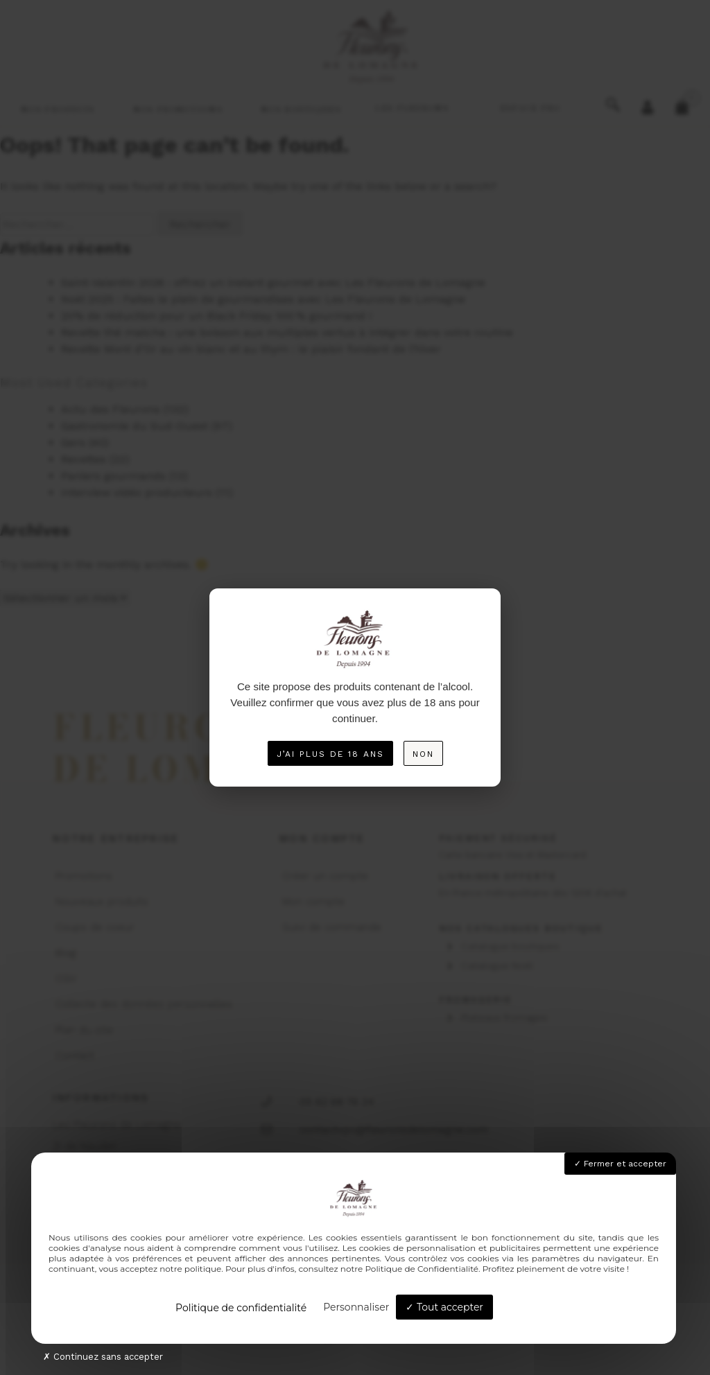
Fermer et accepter (620, 1163)
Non (423, 754)
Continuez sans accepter (103, 1356)
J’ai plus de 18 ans (330, 754)
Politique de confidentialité (240, 1308)
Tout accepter (444, 1307)
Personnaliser (356, 1307)
